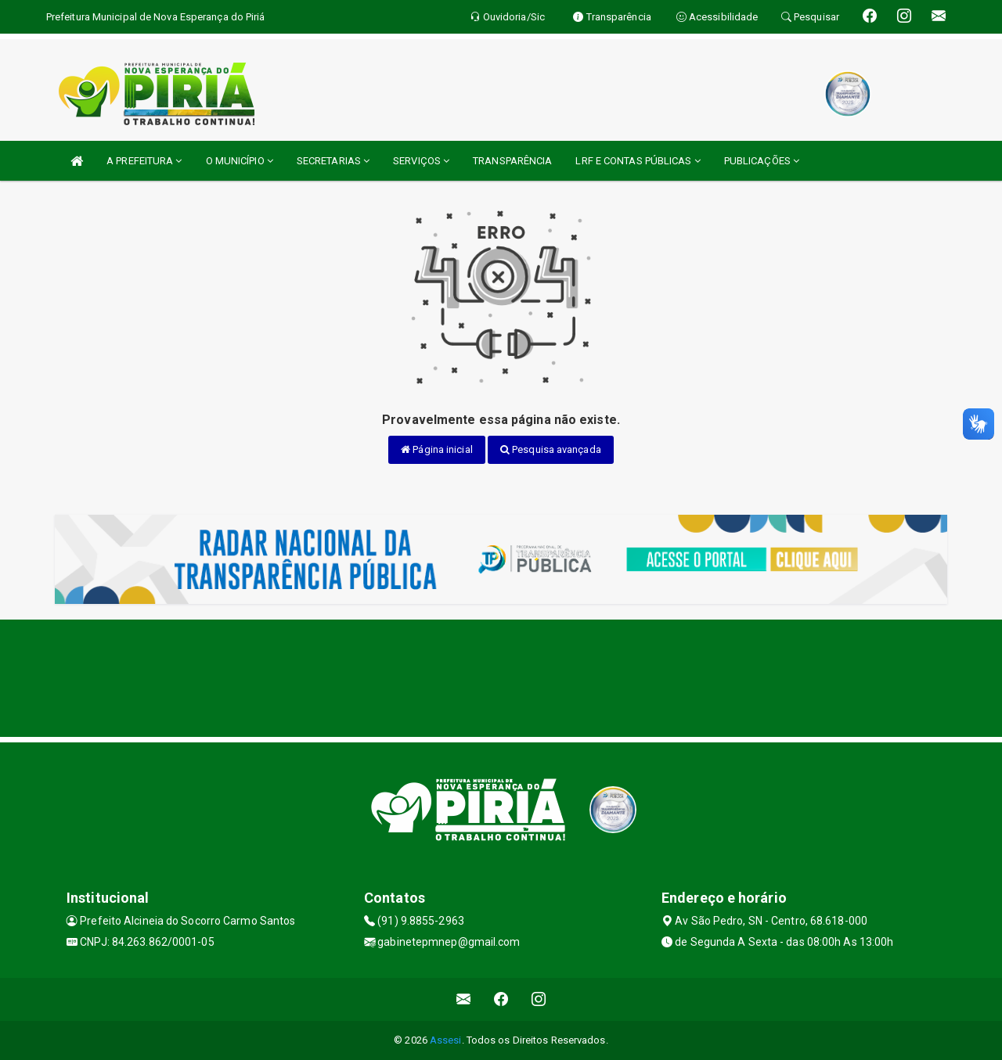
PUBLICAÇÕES (761, 161)
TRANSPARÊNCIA (512, 161)
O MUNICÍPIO (239, 161)
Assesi (446, 1040)
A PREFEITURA (144, 161)
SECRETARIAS (333, 161)
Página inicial (437, 449)
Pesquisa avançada (550, 449)
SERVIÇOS (421, 161)
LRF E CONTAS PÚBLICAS (637, 161)
